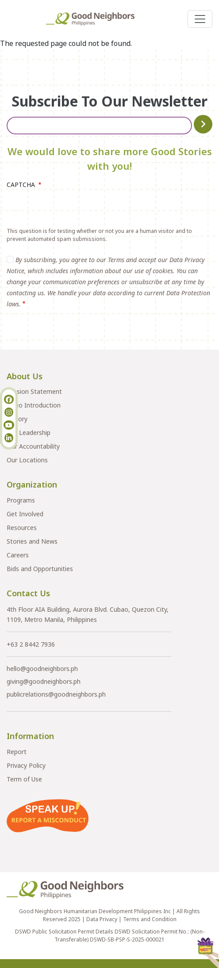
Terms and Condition (150, 919)
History (17, 419)
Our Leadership (28, 432)
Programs (21, 500)
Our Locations (27, 460)
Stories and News (32, 541)
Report (17, 751)
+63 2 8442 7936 (31, 644)
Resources (22, 527)
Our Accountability (33, 446)
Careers (18, 555)
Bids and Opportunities (40, 568)
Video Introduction (34, 405)
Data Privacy (101, 919)
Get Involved (25, 514)
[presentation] (74, 210)
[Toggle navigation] (200, 19)
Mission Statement (34, 391)
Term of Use (24, 779)
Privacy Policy (26, 765)
